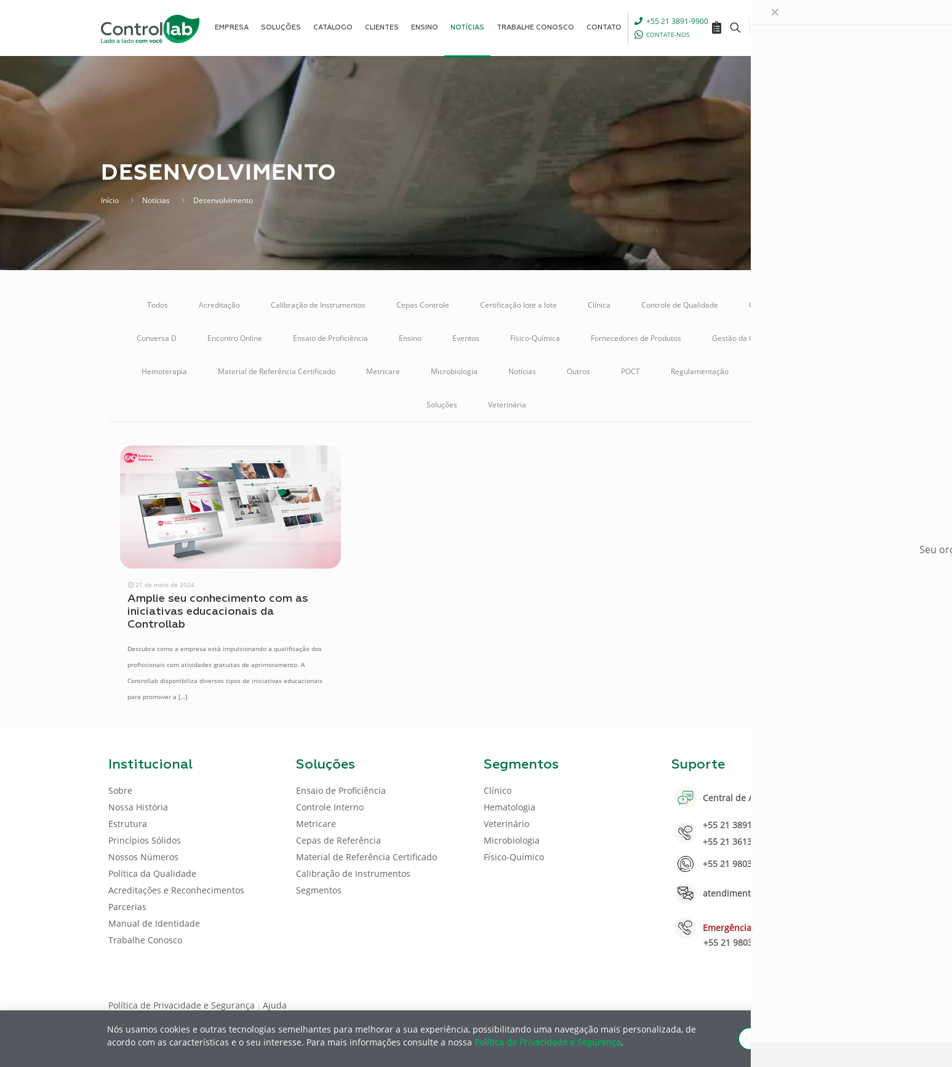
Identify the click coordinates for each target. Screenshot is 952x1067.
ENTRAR (816, 27)
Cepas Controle (422, 305)
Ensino (410, 338)
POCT (630, 371)
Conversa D (157, 338)
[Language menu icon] (762, 27)
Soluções (441, 404)
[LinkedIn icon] (785, 1004)
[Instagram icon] (824, 1004)
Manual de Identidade (154, 923)
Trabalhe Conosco (145, 940)
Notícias (156, 200)
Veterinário (506, 823)
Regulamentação (700, 371)
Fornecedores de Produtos (636, 338)
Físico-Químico (514, 857)
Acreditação (219, 305)
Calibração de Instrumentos (318, 305)
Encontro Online (234, 338)
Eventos (465, 338)
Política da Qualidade (152, 873)
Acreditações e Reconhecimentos (176, 890)
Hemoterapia (164, 371)
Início (110, 200)
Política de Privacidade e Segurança (181, 1005)
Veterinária (507, 404)
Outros (578, 371)
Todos (157, 305)
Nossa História (138, 807)
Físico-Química (535, 338)
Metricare (383, 371)
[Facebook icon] (765, 1004)
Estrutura (127, 823)
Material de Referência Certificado (276, 371)
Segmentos (319, 890)
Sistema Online (785, 371)
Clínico (497, 790)
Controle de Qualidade (679, 305)
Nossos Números (143, 857)
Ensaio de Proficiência (330, 338)
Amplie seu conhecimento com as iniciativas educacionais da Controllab (217, 611)
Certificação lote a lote (518, 305)
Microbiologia (454, 371)
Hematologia (509, 807)
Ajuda (275, 1005)
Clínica (599, 305)
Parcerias (127, 907)
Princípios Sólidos (144, 840)
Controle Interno (777, 305)
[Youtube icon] (804, 1004)
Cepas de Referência (338, 840)
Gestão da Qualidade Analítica (763, 338)
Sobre (120, 790)
